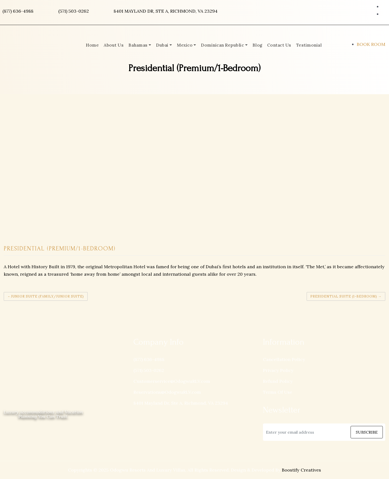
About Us (114, 45)
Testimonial (309, 45)
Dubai (162, 45)
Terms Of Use (277, 392)
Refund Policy (278, 381)
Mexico (185, 45)
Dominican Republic (222, 45)
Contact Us (279, 45)
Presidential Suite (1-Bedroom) (343, 296)
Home (92, 45)
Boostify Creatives (301, 470)
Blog (257, 45)
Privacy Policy (278, 370)
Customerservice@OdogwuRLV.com (171, 381)
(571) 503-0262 (73, 11)
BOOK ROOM (371, 44)
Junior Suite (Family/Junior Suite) (47, 296)
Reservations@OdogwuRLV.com (167, 392)
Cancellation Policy (284, 359)
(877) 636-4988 (17, 11)
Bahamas (138, 45)
